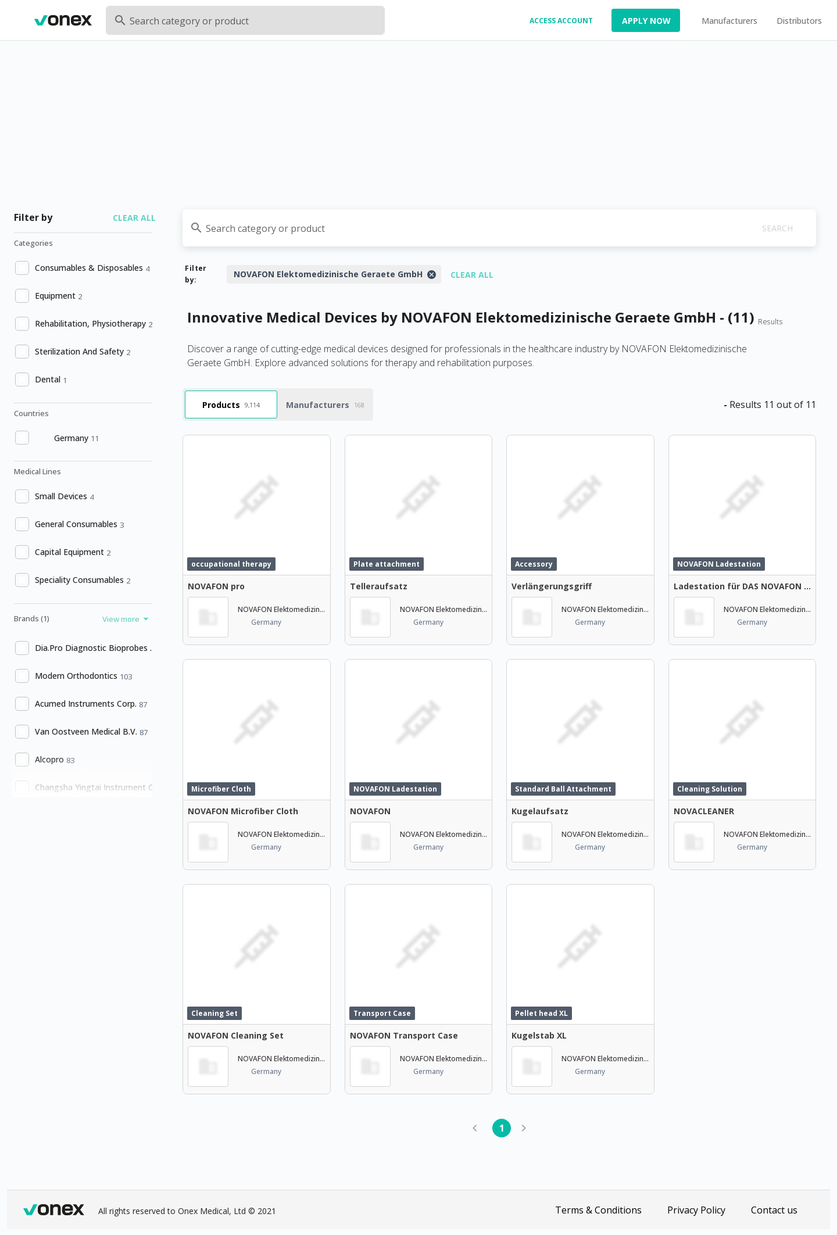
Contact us (774, 1210)
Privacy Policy (696, 1210)
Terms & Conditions (598, 1210)
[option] (82, 268)
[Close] (431, 274)
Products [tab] (231, 404)
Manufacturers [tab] (325, 404)
